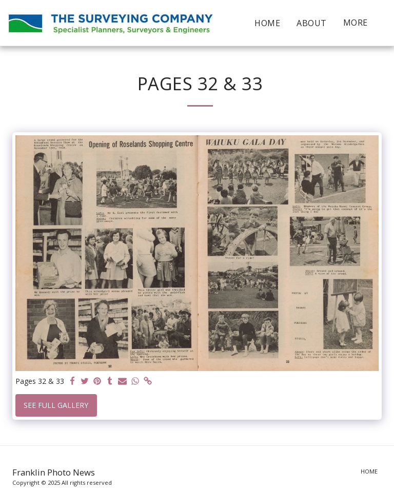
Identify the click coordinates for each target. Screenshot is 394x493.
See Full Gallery (56, 405)
